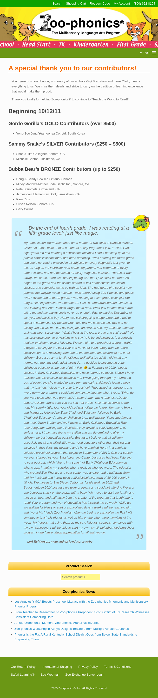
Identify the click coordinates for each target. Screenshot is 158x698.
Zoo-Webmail (50, 674)
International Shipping (57, 666)
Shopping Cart (76, 3)
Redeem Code (100, 3)
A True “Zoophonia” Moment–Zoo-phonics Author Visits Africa (56, 623)
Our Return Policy (23, 666)
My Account (122, 3)
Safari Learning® (22, 674)
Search (57, 3)
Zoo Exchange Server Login (85, 674)
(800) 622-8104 (144, 3)
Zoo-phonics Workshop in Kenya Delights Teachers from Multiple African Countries (71, 629)
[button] (145, 53)
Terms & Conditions (117, 666)
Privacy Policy (88, 666)
